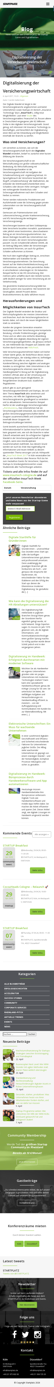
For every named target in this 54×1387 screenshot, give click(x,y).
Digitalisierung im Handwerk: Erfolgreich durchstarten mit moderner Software (27, 660)
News (7, 1026)
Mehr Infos (37, 870)
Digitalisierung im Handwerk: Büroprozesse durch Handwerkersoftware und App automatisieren (28, 779)
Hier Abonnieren (27, 1304)
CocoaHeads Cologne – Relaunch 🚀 (25, 887)
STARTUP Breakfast (15, 845)
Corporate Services (15, 1007)
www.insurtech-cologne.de (19, 475)
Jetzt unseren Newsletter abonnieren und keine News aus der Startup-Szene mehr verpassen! (27, 500)
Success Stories (13, 998)
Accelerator (11, 993)
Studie (30, 115)
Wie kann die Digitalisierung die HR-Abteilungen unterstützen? (29, 602)
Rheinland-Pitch (13, 1012)
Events (8, 1021)
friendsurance (10, 408)
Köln (19, 1243)
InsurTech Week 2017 (17, 455)
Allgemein (24, 96)
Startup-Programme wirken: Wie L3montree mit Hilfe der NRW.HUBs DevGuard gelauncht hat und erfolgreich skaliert (32, 1115)
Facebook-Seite (12, 482)
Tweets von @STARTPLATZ (16, 1273)
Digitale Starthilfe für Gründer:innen (22, 538)
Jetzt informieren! (27, 1161)
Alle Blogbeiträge (14, 983)
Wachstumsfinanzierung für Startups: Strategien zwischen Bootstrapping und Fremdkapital (33, 1053)
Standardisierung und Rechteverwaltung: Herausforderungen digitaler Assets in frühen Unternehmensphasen (33, 1082)
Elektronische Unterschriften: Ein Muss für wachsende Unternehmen (29, 727)
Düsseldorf (32, 1243)
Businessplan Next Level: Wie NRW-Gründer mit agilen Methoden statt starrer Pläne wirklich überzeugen (32, 1067)
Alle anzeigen (42, 834)
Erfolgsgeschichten (15, 988)
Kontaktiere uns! (27, 1202)
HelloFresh (33, 347)
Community (10, 1002)
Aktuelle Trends (13, 1017)
